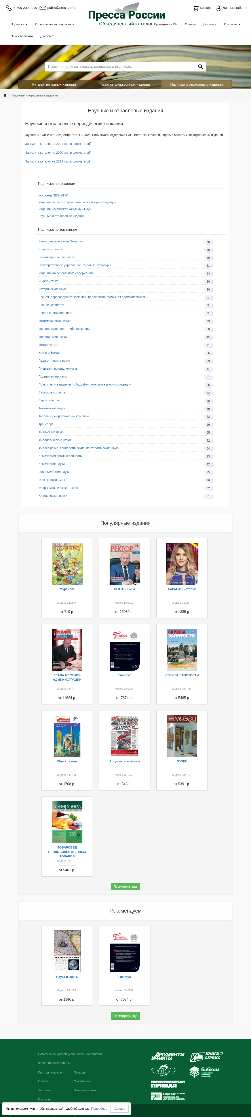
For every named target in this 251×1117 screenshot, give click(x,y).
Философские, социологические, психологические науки (78, 448)
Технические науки (51, 408)
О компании (82, 1081)
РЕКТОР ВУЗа (124, 589)
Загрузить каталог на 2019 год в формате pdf (58, 161)
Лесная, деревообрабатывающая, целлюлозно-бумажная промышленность (92, 297)
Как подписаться (50, 1072)
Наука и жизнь (67, 977)
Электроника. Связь (52, 480)
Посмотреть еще (125, 886)
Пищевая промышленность (58, 368)
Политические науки (53, 376)
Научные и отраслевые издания (196, 84)
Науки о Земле (49, 352)
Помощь (80, 1072)
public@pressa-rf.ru (57, 7)
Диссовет (47, 36)
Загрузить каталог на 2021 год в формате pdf (58, 144)
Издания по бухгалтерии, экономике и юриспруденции (77, 202)
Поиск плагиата (22, 36)
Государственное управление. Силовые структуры (74, 265)
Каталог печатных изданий (54, 84)
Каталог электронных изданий (125, 84)
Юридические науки (52, 495)
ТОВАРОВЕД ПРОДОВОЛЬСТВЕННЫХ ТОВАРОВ (67, 852)
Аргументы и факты (124, 761)
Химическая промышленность (60, 456)
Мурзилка (67, 589)
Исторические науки (52, 289)
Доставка (210, 24)
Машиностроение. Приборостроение (64, 329)
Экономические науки (54, 472)
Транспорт (45, 424)
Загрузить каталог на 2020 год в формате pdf (58, 152)
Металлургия (47, 344)
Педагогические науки (54, 360)
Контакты (232, 24)
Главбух (124, 675)
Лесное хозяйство (51, 305)
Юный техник (67, 761)
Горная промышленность (56, 257)
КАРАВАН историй (182, 589)
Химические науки (51, 464)
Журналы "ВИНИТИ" (53, 195)
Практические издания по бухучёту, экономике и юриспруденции (84, 384)
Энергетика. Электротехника (59, 488)
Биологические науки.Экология (60, 241)
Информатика (48, 281)
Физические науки (51, 432)
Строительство (49, 400)
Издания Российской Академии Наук (64, 209)
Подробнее (99, 1108)
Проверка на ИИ (165, 24)
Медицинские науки (52, 336)
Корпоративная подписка (54, 24)
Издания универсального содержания (65, 273)
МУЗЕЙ (182, 761)
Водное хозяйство (51, 249)
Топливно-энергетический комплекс (63, 416)
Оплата (190, 24)
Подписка (19, 24)
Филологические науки (54, 440)
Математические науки (54, 321)
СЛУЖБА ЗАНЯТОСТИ (182, 675)
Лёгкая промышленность (56, 313)
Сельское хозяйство (52, 392)
